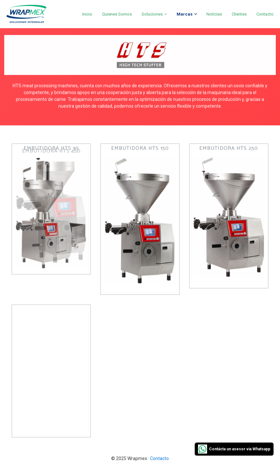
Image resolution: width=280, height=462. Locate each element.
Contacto (265, 14)
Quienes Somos (117, 14)
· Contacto (158, 458)
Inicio (87, 14)
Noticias (214, 14)
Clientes (239, 14)
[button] (51, 186)
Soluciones (152, 14)
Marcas (184, 14)
